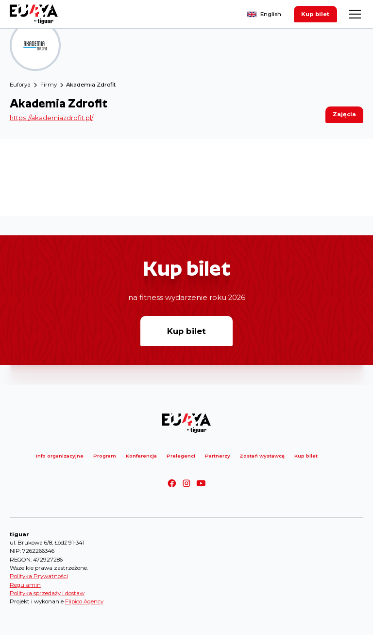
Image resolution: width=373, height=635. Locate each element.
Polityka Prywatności (39, 576)
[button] (353, 14)
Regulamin (25, 585)
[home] (34, 14)
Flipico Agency (84, 601)
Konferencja (141, 456)
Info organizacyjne (60, 456)
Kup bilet (315, 14)
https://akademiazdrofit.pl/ (51, 118)
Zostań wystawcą (262, 456)
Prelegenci (181, 456)
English (270, 14)
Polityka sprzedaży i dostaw (47, 593)
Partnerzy (217, 456)
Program (104, 456)
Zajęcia (344, 114)
